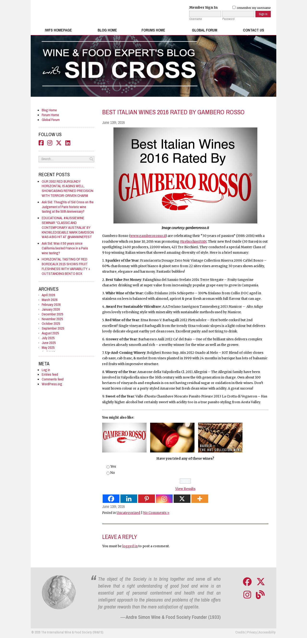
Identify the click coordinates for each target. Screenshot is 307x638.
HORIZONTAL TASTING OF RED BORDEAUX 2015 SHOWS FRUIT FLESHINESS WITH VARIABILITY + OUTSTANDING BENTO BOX (66, 266)
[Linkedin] (128, 498)
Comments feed (53, 379)
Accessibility (267, 632)
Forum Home (50, 114)
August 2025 (50, 333)
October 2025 (51, 323)
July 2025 (48, 337)
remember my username (251, 8)
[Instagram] (164, 498)
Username (195, 19)
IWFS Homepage (58, 30)
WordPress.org (52, 383)
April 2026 (48, 294)
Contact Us (253, 30)
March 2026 (50, 299)
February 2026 (51, 304)
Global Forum (204, 30)
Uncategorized (128, 513)
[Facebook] (111, 498)
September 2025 (53, 328)
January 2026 (51, 309)
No (112, 473)
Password (228, 19)
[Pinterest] (146, 498)
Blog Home (107, 30)
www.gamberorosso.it (148, 236)
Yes (113, 466)
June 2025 (49, 342)
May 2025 (48, 347)
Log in (46, 369)
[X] (182, 498)
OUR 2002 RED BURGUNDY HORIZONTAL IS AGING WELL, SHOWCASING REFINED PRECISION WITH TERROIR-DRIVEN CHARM (67, 188)
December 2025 (52, 314)
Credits (240, 632)
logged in (130, 546)
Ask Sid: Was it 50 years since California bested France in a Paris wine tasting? (65, 248)
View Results (185, 489)
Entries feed (50, 374)
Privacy (252, 632)
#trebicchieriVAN (193, 242)
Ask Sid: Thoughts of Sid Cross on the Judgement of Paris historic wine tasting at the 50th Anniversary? (68, 206)
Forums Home (153, 30)
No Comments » (156, 513)
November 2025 (52, 318)
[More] (199, 498)
